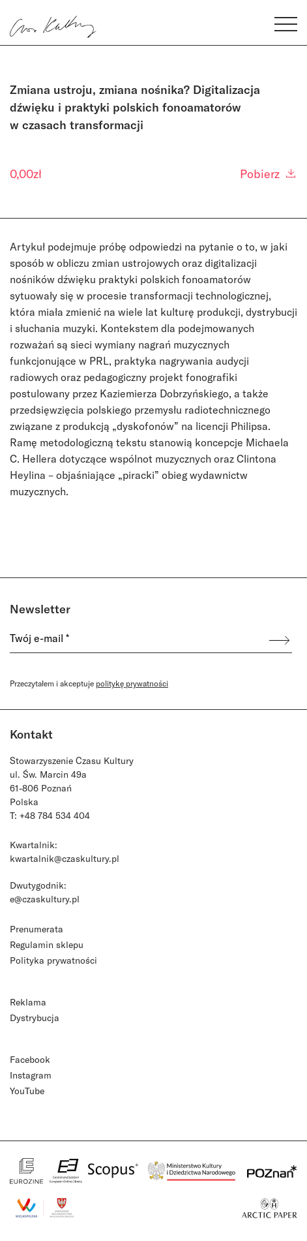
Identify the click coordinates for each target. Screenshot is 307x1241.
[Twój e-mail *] (134, 640)
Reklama (28, 1001)
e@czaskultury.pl (45, 898)
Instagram (30, 1074)
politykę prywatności (132, 683)
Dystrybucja (34, 1017)
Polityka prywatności (53, 960)
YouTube (27, 1090)
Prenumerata (36, 928)
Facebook (30, 1059)
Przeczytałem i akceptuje (89, 683)
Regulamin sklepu (46, 944)
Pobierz (268, 173)
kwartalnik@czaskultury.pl (64, 858)
